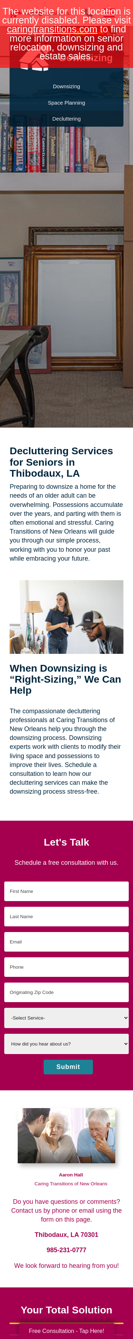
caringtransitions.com (52, 29)
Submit (68, 1066)
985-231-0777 (66, 1250)
